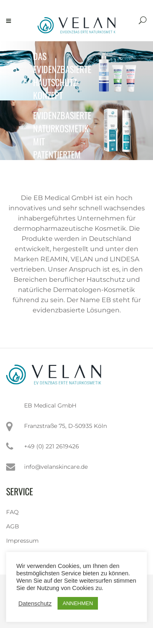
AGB (12, 526)
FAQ (12, 512)
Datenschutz (34, 603)
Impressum (22, 540)
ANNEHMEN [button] (77, 603)
